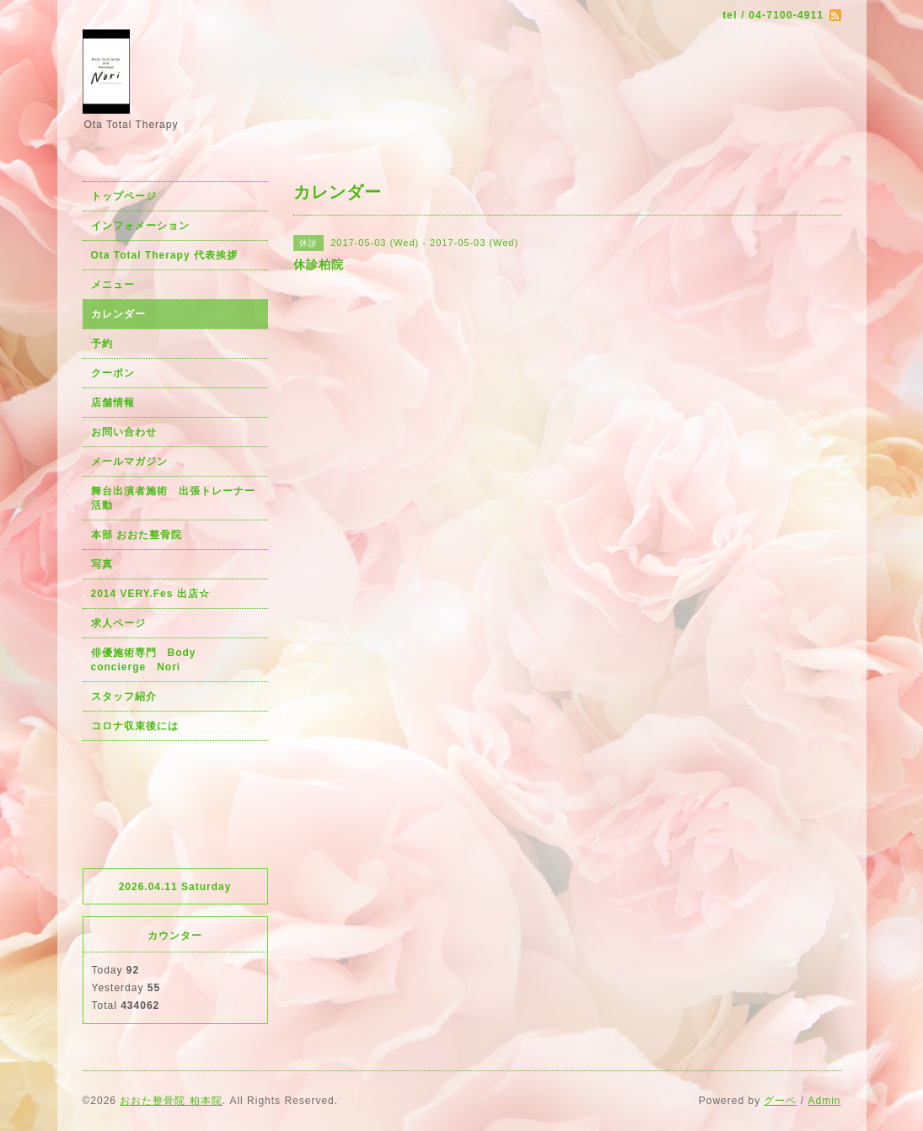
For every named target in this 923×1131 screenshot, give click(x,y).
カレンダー (118, 314)
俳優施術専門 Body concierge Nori (149, 660)
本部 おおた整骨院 (136, 535)
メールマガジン (129, 461)
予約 (102, 343)
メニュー (113, 285)
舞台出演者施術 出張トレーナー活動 (173, 498)
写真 (102, 564)
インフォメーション (140, 226)
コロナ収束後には (135, 726)
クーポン (113, 373)
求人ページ (118, 623)
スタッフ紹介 (124, 696)
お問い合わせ (124, 432)
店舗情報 (113, 402)
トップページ (124, 196)
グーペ (780, 1101)
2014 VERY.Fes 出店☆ (150, 594)
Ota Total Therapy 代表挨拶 (164, 255)
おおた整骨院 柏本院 (171, 1101)
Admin (824, 1101)
